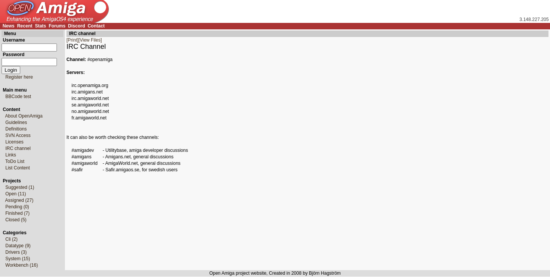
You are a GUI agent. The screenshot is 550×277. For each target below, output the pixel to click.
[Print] (72, 40)
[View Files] (90, 40)
